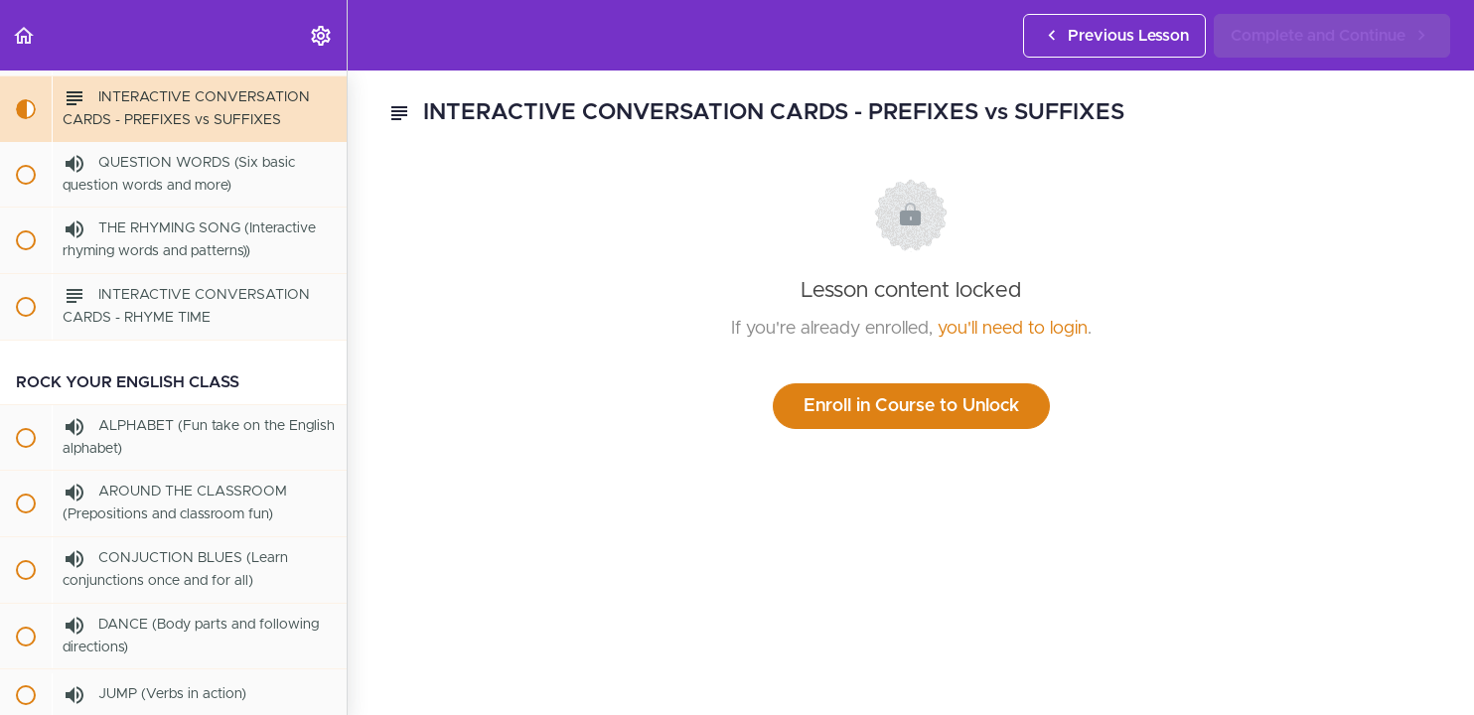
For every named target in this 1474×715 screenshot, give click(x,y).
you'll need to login (1013, 329)
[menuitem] (322, 35)
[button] (25, 35)
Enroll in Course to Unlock (911, 406)
